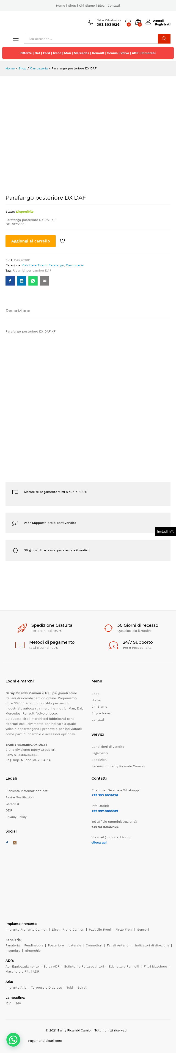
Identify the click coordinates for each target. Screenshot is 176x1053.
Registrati (162, 24)
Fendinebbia (33, 945)
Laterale (75, 945)
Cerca (164, 39)
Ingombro (13, 950)
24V (18, 1003)
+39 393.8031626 (104, 795)
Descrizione (18, 310)
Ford (46, 53)
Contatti (113, 5)
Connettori (94, 945)
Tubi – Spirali (76, 987)
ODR (9, 810)
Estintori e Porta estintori (84, 966)
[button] (13, 1040)
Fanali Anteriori (119, 945)
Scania (112, 53)
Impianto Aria (16, 987)
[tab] (20, 312)
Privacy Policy (16, 817)
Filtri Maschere (155, 966)
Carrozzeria (75, 265)
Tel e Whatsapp (109, 20)
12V (8, 1003)
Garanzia (12, 804)
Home (60, 5)
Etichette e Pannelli (124, 966)
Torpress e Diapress (46, 987)
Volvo (125, 53)
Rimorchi (148, 53)
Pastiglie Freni (100, 929)
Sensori (143, 929)
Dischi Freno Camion (68, 929)
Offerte (26, 53)
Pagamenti (99, 753)
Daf (37, 53)
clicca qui (99, 842)
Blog (101, 5)
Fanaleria (13, 945)
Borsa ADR (51, 966)
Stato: (10, 211)
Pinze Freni (123, 929)
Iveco (57, 53)
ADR (135, 53)
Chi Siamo (87, 5)
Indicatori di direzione (152, 945)
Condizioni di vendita (107, 746)
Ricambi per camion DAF (32, 270)
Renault (98, 53)
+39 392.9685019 (104, 811)
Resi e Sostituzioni (20, 797)
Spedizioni (99, 760)
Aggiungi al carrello (30, 241)
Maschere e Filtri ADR (22, 971)
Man (67, 53)
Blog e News (101, 713)
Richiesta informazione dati (27, 791)
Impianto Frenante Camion (26, 929)
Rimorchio (33, 950)
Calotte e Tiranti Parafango (43, 265)
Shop (72, 5)
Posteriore (56, 945)
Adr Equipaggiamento (22, 966)
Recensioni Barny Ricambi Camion (118, 766)
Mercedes (81, 53)
